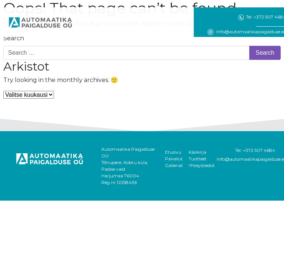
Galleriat (174, 165)
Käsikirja (197, 152)
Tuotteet (198, 158)
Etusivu (173, 152)
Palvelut (174, 158)
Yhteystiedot (202, 165)
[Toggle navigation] (89, 22)
